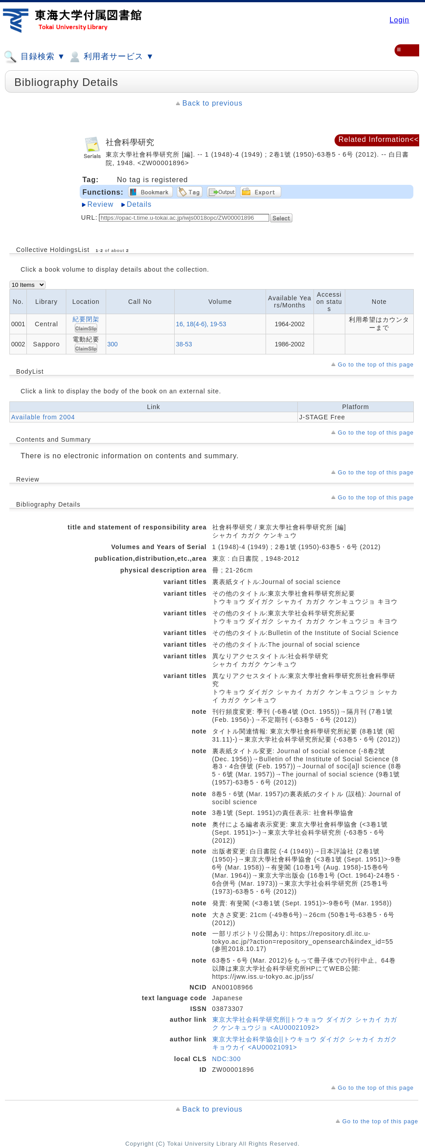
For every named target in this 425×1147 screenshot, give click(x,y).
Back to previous (212, 103)
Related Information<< (379, 139)
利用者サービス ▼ (111, 57)
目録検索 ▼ (34, 57)
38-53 (184, 344)
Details (139, 204)
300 (112, 344)
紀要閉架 (86, 319)
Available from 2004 (43, 417)
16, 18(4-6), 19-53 (201, 324)
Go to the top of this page (376, 364)
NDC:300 (226, 1058)
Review (100, 204)
